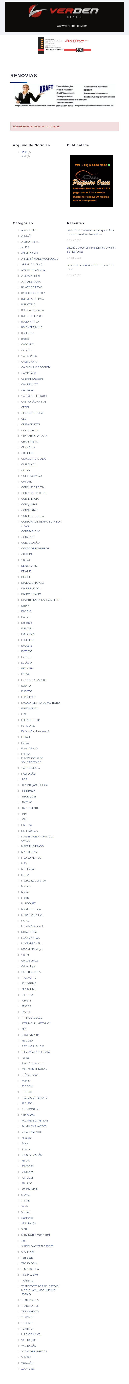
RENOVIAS (27, 1166)
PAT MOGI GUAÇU (31, 1017)
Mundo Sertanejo (31, 909)
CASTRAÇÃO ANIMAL (33, 401)
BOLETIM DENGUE (31, 315)
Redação (26, 1137)
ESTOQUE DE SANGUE (33, 679)
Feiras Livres (28, 725)
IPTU (24, 813)
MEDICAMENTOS (31, 857)
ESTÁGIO (26, 662)
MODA (25, 874)
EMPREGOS (28, 634)
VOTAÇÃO (27, 1362)
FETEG (25, 742)
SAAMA (25, 1194)
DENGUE (26, 571)
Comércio (26, 481)
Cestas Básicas (29, 430)
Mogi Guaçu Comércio (33, 880)
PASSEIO (26, 1011)
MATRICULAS (29, 851)
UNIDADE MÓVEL (31, 1334)
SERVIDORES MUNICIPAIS (36, 1234)
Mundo (25, 897)
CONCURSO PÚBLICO (34, 492)
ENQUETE (26, 645)
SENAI (24, 1229)
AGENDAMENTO (30, 241)
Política (25, 1057)
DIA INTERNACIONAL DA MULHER (40, 599)
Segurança (27, 1217)
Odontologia (28, 966)
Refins (24, 1143)
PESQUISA (27, 1040)
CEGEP (25, 407)
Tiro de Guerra (29, 1274)
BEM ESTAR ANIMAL (32, 298)
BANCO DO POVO (31, 287)
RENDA (25, 1160)
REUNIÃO (26, 1183)
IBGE (24, 779)
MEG (24, 863)
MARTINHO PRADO (32, 846)
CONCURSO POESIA (33, 487)
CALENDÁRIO (29, 355)
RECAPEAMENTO (31, 1131)
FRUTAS (25, 754)
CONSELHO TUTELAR (33, 515)
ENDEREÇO (27, 639)
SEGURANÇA (28, 1223)
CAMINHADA (28, 372)
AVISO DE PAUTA (31, 281)
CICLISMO (27, 452)
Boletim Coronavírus (32, 310)
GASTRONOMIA (30, 767)
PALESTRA (27, 994)
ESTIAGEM (27, 668)
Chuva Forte (28, 447)
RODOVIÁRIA (29, 1189)
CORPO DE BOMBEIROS (35, 548)
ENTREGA (26, 651)
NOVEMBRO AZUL (31, 943)
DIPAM (25, 605)
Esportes (26, 656)
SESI (23, 1240)
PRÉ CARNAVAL (30, 1074)
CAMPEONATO (29, 384)
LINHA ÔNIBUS (29, 830)
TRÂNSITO (27, 1280)
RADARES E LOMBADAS (34, 1120)
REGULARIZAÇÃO (31, 1154)
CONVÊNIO (27, 536)
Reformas (26, 1149)
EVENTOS (26, 691)
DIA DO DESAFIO (31, 594)
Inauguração (28, 790)
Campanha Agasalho (32, 378)
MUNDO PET (28, 903)
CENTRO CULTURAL (32, 412)
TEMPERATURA (30, 1269)
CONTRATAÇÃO (30, 531)
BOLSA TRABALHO (31, 327)
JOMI (24, 819)
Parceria (26, 1000)
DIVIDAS (26, 611)
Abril (23, 156)
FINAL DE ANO (29, 748)
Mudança (26, 886)
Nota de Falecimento (33, 926)
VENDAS (26, 1357)
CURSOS (26, 559)
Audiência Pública (30, 275)
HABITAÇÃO (28, 773)
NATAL (25, 920)
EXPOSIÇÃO (28, 696)
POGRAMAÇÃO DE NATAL (36, 1051)
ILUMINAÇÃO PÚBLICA (34, 785)
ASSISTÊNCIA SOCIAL (33, 270)
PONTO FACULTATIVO (34, 1069)
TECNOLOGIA (29, 1263)
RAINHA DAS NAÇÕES (33, 1126)
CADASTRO (28, 344)
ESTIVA (25, 674)
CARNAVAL (27, 390)
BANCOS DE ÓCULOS (33, 292)
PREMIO (26, 1080)
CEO (24, 418)
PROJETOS (27, 1103)
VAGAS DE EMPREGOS (34, 1351)
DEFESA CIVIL (29, 565)
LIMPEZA (26, 825)
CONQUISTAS (29, 504)
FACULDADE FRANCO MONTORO (40, 702)
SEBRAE (25, 1211)
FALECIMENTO (29, 708)
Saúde (24, 1206)
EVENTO (26, 685)
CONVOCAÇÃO (30, 542)
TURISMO (27, 1317)
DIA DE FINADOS (31, 588)
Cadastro (26, 350)
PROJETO (26, 1091)
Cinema (25, 470)
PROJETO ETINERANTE (34, 1097)
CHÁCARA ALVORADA (34, 435)
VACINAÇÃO (28, 1339)
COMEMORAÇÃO (31, 475)
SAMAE (25, 1200)
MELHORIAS (28, 869)
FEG (23, 714)
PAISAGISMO (28, 983)
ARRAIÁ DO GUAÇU (32, 264)
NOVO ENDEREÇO (31, 949)
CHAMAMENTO (30, 441)
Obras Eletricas (29, 960)
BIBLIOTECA (28, 304)
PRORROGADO (30, 1109)
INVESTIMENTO (30, 807)
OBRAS (25, 954)
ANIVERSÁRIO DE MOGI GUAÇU (39, 258)
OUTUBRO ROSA (31, 971)
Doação (25, 616)
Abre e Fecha (28, 230)
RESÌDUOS (27, 1177)
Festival (25, 736)
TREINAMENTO (30, 1311)
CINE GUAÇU (28, 464)
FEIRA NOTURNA (30, 719)
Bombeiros (27, 332)
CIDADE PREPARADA (33, 458)
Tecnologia (27, 1257)
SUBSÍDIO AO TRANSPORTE (37, 1246)
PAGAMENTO (28, 977)
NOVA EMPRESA (30, 937)
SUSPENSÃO (28, 1251)
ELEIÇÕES (27, 628)
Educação (26, 622)
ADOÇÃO (26, 235)
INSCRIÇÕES (28, 796)
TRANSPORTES (30, 1299)
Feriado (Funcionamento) (35, 731)
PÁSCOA (26, 1006)
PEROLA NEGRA (30, 1034)
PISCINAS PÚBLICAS (33, 1046)
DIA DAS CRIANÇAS (32, 582)
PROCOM (27, 1086)
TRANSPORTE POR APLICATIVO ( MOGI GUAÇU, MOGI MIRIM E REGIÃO (40, 1290)
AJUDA (25, 247)
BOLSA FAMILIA (30, 321)
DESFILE (26, 576)
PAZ (23, 1029)
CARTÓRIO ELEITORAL (34, 395)
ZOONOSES (28, 1368)
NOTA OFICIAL (29, 931)
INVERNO (26, 802)
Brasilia (25, 338)
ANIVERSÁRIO (29, 252)
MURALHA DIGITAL (32, 914)
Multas (25, 891)
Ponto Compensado (32, 1063)
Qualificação (28, 1114)
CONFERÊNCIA (30, 498)
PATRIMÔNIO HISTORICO (36, 1023)
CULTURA (26, 554)
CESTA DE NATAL (30, 424)
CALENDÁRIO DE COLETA (36, 367)
